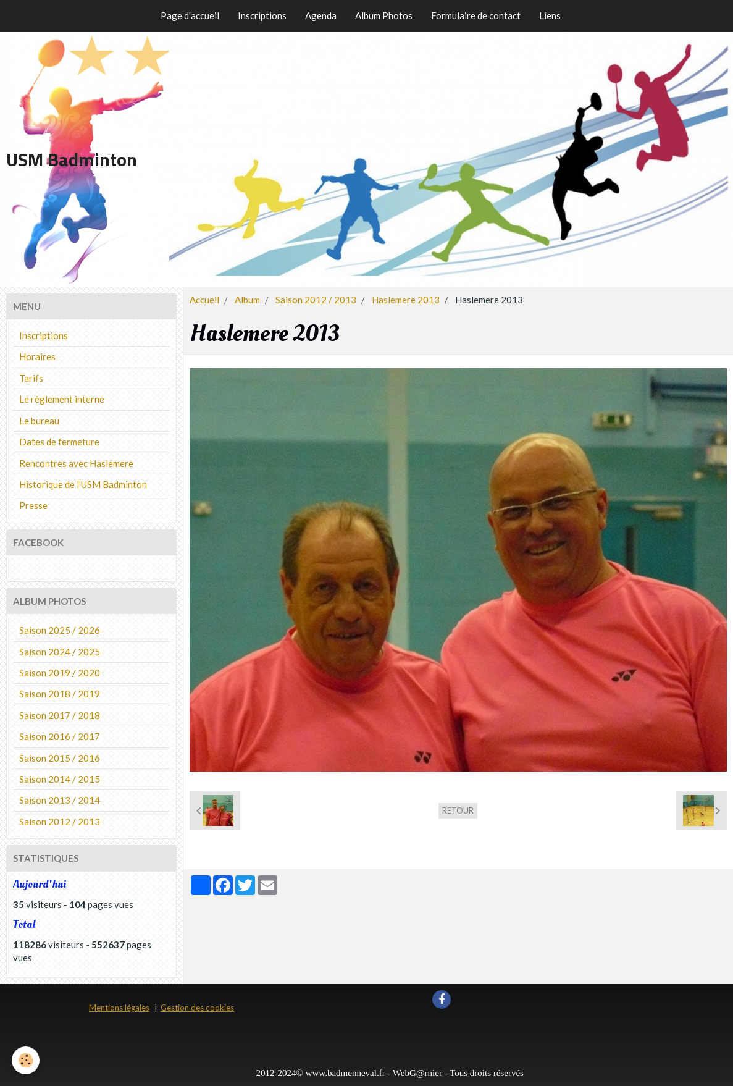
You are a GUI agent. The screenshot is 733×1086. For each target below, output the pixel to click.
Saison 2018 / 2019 (59, 693)
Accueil (204, 299)
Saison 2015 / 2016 (59, 758)
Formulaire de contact (476, 15)
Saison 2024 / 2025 (59, 651)
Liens (550, 15)
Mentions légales (119, 1007)
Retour (458, 810)
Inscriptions (262, 15)
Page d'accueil (190, 15)
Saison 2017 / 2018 (59, 715)
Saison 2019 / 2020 (59, 672)
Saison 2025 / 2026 (59, 630)
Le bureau (39, 420)
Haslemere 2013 (406, 299)
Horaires (37, 356)
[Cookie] (26, 1060)
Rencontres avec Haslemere (76, 463)
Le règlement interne (61, 399)
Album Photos (384, 15)
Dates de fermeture (59, 441)
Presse (33, 505)
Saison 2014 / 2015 (59, 779)
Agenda (321, 15)
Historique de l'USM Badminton (83, 484)
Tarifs (31, 378)
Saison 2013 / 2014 (59, 800)
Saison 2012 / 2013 (315, 299)
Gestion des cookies (197, 1007)
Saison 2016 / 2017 (59, 736)
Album (247, 299)
